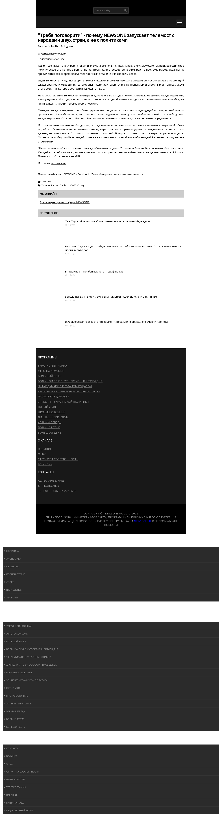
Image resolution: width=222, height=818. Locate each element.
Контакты (12, 748)
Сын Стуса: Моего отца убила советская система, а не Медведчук (107, 221)
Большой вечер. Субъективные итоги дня (70, 381)
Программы (13, 618)
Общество (12, 566)
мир (82, 185)
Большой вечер (50, 376)
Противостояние (51, 412)
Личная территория (53, 417)
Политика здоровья (53, 396)
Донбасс (64, 185)
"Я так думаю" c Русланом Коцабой (65, 386)
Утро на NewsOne (51, 371)
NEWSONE (74, 185)
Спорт (10, 582)
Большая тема (49, 427)
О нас (42, 454)
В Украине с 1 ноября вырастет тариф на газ (94, 271)
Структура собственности (58, 459)
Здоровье (12, 597)
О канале (11, 741)
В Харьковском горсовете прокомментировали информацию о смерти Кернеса (116, 321)
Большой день (49, 432)
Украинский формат (53, 365)
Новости (11, 543)
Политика (46, 181)
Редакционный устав (19, 810)
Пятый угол (47, 406)
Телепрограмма (16, 787)
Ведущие (45, 449)
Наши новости (15, 779)
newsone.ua (58, 163)
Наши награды (15, 802)
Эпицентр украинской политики (63, 401)
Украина (46, 185)
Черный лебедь (49, 422)
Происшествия (15, 574)
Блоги (9, 734)
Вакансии (45, 464)
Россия (54, 185)
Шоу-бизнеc (13, 589)
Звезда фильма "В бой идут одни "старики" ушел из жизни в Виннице (111, 296)
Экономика (13, 558)
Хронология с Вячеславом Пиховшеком (69, 391)
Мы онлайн (48, 193)
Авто (8, 611)
